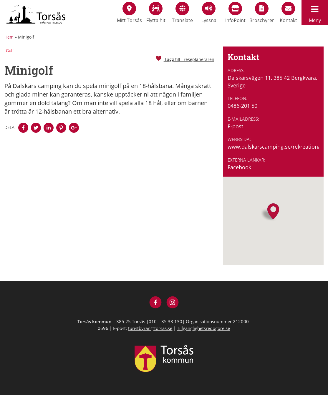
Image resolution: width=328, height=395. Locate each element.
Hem (9, 37)
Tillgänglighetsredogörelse (203, 328)
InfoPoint (235, 13)
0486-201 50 (242, 105)
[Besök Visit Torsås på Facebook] (155, 303)
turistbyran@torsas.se (150, 328)
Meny (315, 13)
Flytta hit (155, 13)
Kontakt (288, 13)
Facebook (239, 167)
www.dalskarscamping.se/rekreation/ (273, 146)
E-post (235, 126)
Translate (182, 13)
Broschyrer (261, 13)
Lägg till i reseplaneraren (184, 59)
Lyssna (208, 13)
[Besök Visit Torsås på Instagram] (172, 303)
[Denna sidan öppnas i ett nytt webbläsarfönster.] (23, 128)
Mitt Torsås (129, 13)
